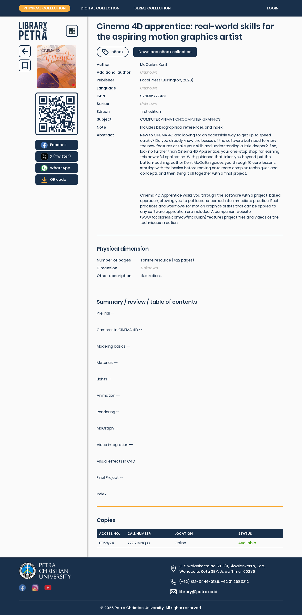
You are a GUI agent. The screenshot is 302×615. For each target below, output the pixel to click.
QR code (58, 179)
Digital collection (100, 8)
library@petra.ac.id (198, 591)
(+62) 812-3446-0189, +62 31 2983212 (214, 581)
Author (103, 64)
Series (103, 103)
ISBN (101, 96)
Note (101, 127)
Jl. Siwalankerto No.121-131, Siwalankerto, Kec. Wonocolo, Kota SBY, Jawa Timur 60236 (222, 568)
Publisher (105, 80)
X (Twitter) (60, 156)
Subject (104, 119)
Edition (103, 111)
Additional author (114, 72)
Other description (114, 275)
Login (272, 8)
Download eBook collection (165, 52)
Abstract (105, 135)
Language (106, 88)
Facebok (58, 144)
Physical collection (45, 8)
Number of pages (114, 260)
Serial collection (152, 8)
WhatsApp (60, 168)
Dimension (107, 268)
